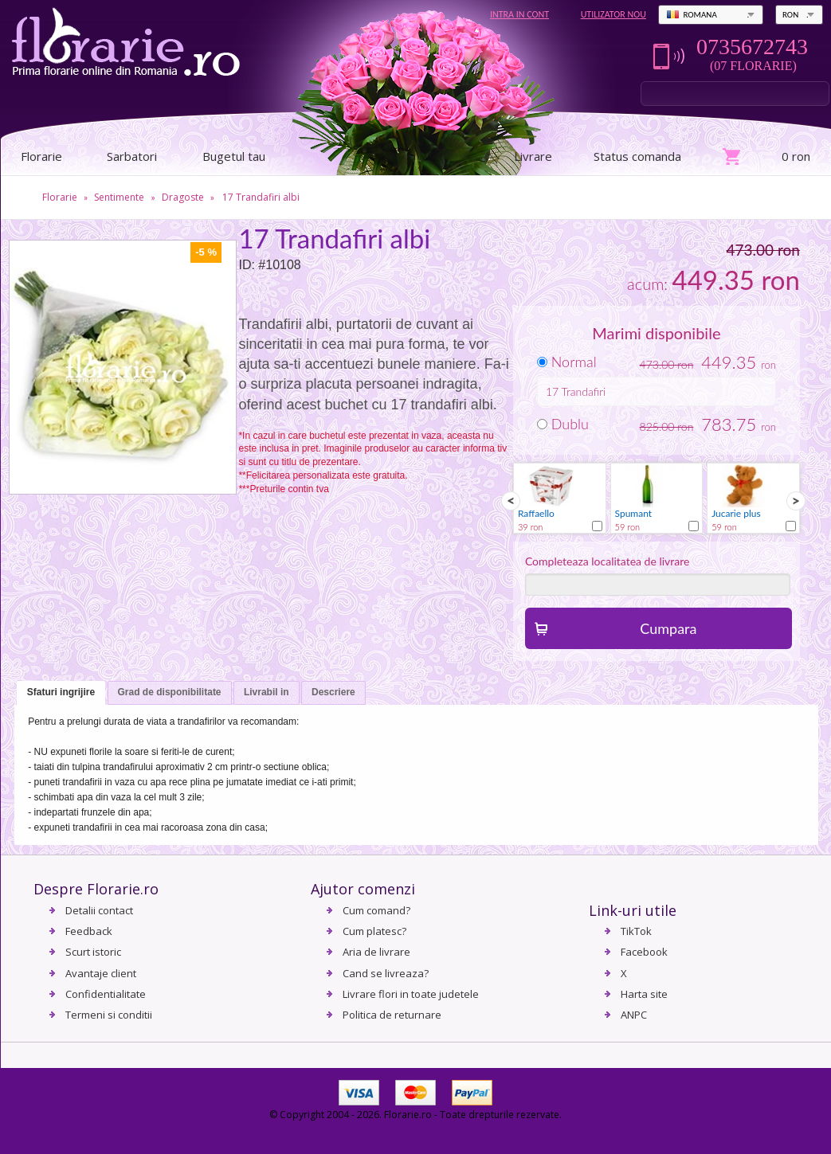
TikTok (636, 931)
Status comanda (637, 156)
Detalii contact (99, 910)
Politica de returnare (392, 1014)
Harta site (644, 994)
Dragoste (183, 197)
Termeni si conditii (108, 1014)
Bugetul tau (233, 156)
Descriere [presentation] (333, 692)
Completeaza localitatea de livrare (607, 561)
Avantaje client (100, 973)
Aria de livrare (376, 952)
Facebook (644, 952)
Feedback (88, 931)
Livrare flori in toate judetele (411, 994)
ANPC (634, 1014)
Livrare (533, 156)
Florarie (59, 197)
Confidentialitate (105, 994)
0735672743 (752, 47)
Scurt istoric (93, 952)
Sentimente (119, 197)
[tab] (61, 693)
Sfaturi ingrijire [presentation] (61, 692)
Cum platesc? (374, 931)
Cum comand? (376, 910)
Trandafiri (584, 391)
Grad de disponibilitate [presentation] (169, 692)
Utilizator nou (613, 14)
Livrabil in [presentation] (266, 692)
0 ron (796, 156)
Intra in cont (519, 14)
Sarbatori (132, 156)
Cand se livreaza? (386, 973)
